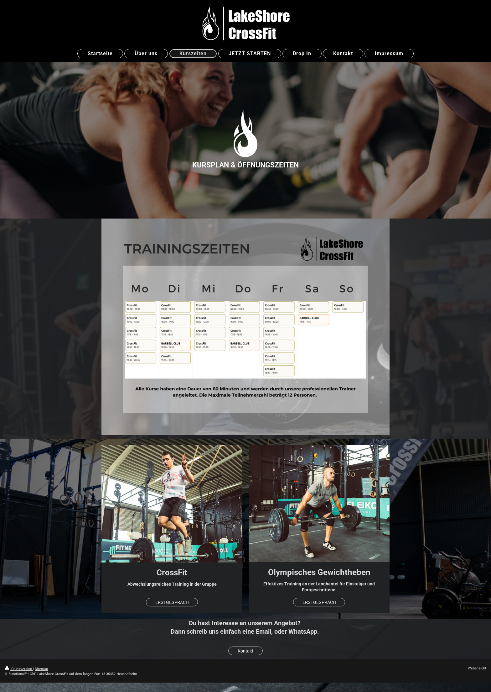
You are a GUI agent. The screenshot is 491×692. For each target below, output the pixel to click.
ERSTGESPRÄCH (172, 602)
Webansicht (477, 668)
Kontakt (245, 651)
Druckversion (19, 668)
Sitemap (41, 668)
